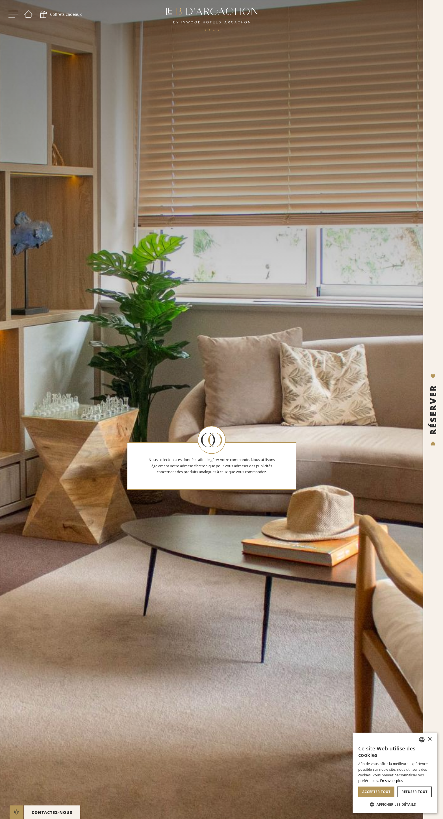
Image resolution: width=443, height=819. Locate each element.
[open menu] (13, 14)
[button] (395, 804)
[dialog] (395, 773)
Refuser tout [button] (414, 791)
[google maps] (16, 812)
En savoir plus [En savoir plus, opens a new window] (391, 780)
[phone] (60, 14)
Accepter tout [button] (376, 791)
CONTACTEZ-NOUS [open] (52, 812)
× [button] (429, 739)
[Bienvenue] (28, 14)
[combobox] (422, 739)
